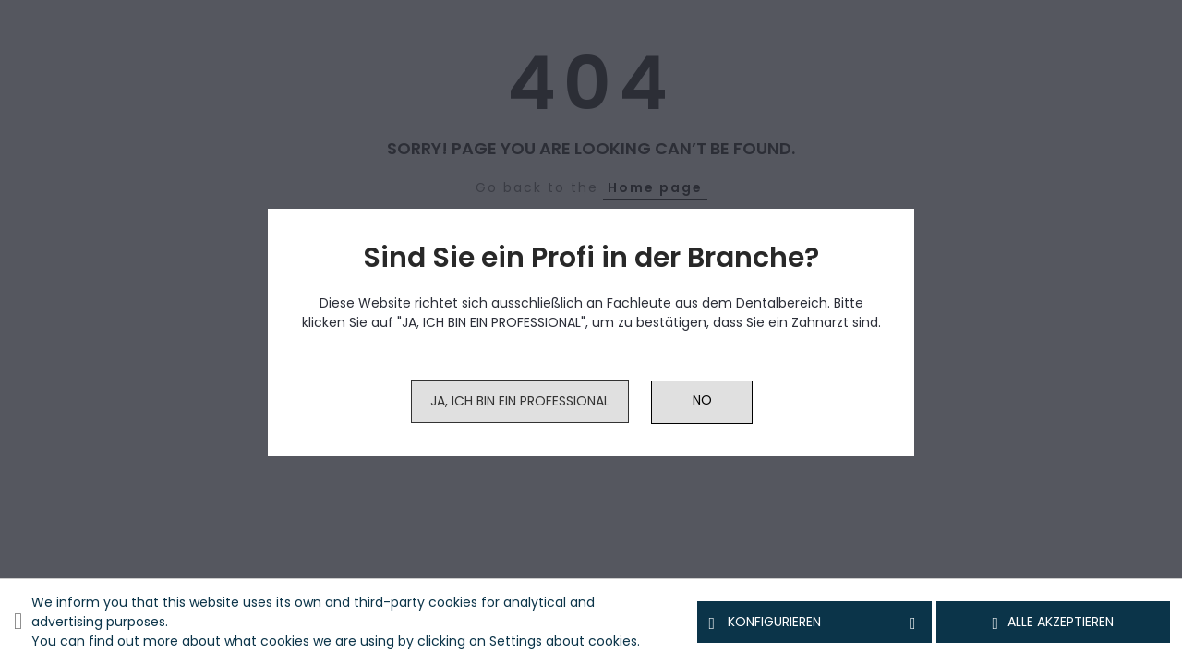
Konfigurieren (814, 622)
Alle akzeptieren (1054, 622)
